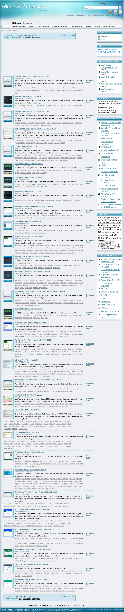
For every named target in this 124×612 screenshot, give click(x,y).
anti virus (15, 426)
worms (36, 215)
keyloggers (72, 250)
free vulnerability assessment (44, 331)
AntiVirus (58, 303)
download (56, 184)
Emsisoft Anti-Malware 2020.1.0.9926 (30, 470)
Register (104, 36)
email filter (26, 404)
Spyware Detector (42, 573)
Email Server (61, 424)
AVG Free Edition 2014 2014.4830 (29, 164)
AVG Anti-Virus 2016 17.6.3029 (28, 96)
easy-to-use (42, 158)
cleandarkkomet (58, 526)
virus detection (27, 268)
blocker (50, 481)
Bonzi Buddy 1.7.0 (108, 305)
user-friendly (31, 391)
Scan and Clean (49, 300)
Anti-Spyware (58, 444)
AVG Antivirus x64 (37, 90)
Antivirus (24, 123)
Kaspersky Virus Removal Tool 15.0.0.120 (32, 549)
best (34, 506)
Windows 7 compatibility (46, 374)
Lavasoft (52, 349)
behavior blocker (43, 479)
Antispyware (71, 591)
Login (103, 39)
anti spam (31, 426)
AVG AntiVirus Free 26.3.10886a (28, 256)
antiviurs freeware (31, 155)
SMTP (52, 421)
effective (49, 591)
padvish (62, 461)
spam (67, 404)
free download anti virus (109, 224)
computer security (37, 280)
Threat (66, 334)
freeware (18, 481)
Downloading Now (76, 26)
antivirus (25, 108)
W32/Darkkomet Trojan (34, 526)
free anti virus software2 (105, 217)
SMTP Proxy (68, 140)
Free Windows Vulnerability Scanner (69, 331)
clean (50, 526)
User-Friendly (61, 90)
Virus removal (24, 558)
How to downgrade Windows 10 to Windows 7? (109, 52)
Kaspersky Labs (21, 300)
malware (62, 215)
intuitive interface (53, 484)
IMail (22, 421)
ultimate (13, 506)
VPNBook (105, 308)
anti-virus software (75, 374)
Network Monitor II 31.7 (110, 150)
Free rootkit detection (22, 160)
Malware (44, 349)
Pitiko (28, 446)
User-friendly (52, 215)
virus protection (53, 283)
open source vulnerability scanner (45, 334)
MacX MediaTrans (108, 89)
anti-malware (55, 285)
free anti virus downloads (109, 248)
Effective (43, 215)
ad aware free (31, 250)
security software (50, 541)
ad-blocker (34, 253)
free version (61, 426)
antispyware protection (63, 265)
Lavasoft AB (27, 248)
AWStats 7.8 (106, 147)
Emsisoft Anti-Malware (64, 486)
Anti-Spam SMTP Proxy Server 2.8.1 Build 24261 (35, 129)
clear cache (36, 349)
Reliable (18, 125)
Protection (18, 88)
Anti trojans (55, 446)
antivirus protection (65, 391)
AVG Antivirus (76, 105)
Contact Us (79, 605)
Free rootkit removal (68, 158)
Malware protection (41, 218)
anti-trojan (64, 484)
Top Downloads (44, 26)
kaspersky (63, 558)
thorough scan (53, 158)
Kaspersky (25, 561)
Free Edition (49, 200)
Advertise (32, 605)
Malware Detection (22, 303)
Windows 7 (55, 521)
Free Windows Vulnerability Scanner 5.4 (32, 323)
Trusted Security (35, 300)
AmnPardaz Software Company (35, 461)
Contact (108, 4)
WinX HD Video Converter (111, 84)
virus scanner (20, 105)
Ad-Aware (55, 354)
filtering (52, 424)
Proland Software (21, 331)
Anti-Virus (25, 90)
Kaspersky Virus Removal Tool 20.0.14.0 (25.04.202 (36, 291)
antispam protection (59, 406)
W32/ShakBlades (21, 543)
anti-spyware (35, 285)
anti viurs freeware (30, 158)
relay (23, 140)
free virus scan (39, 371)
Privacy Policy (63, 605)
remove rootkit (52, 160)
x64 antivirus (50, 90)
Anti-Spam (78, 140)
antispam (18, 268)
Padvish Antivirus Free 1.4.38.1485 (29, 452)
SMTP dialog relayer (42, 140)
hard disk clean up (55, 441)
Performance (36, 88)
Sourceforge (30, 143)
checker (50, 143)
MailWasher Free (31, 406)
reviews (54, 336)
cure (45, 526)
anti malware (49, 486)
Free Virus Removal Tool (47, 523)
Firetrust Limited (76, 404)
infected (18, 561)
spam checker (20, 143)
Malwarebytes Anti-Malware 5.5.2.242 (30, 206)
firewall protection (43, 391)
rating (34, 37)
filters (57, 404)
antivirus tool (25, 170)
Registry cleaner (9, 449)
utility (30, 331)
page (80, 334)
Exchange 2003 (31, 421)
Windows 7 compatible (69, 538)
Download (90, 80)
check (62, 143)
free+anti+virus (109, 245)
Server (56, 143)
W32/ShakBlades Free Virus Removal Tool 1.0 (34, 529)
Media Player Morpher (109, 72)
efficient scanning (21, 538)
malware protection (22, 245)
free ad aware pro (64, 248)
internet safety (73, 283)
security (32, 108)
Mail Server (23, 429)
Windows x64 (68, 88)
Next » (26, 35)
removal (33, 245)
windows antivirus (29, 283)
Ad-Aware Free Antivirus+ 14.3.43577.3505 (33, 340)
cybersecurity (55, 571)
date (38, 37)
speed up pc (9, 441)
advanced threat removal (59, 479)
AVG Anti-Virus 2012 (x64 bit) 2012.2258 (32, 76)
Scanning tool (62, 336)
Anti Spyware (20, 446)
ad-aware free (45, 248)
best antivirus (9, 523)
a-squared (36, 481)
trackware (25, 253)
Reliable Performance (46, 303)
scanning (18, 108)
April (61, 334)
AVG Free (25, 187)
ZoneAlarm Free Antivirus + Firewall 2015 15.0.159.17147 (39, 380)
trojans (75, 215)
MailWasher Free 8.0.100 (25, 395)
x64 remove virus (55, 88)
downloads (27, 37)
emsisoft (26, 486)
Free (33, 173)
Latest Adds (32, 26)
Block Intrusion (20, 391)
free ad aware (50, 253)
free (35, 268)
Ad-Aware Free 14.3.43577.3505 (28, 236)
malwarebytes (20, 215)
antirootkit (18, 283)
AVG (44, 88)
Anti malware (66, 446)
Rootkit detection (59, 591)
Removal (37, 305)
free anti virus (70, 155)
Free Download (76, 300)
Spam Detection (57, 140)
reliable (79, 158)
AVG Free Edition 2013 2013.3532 (29, 309)
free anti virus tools (108, 232)
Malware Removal (69, 571)
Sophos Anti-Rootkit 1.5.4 (26, 146)
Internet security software (47, 369)
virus (24, 218)
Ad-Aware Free (61, 253)
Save (88, 82)
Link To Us (117, 4)
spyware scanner (67, 354)
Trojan (79, 571)
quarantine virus (21, 354)
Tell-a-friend (99, 4)
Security (27, 88)
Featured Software (18, 26)
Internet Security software (42, 444)
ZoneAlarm (71, 389)
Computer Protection (26, 336)
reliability (36, 318)
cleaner (47, 245)
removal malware (54, 218)
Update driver (45, 446)
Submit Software (108, 26)
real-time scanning (51, 250)
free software (28, 371)
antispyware (48, 265)
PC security (34, 464)
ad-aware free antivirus (68, 351)
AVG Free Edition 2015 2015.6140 (29, 178)
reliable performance (22, 479)
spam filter (78, 265)
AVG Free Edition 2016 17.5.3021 (29, 191)
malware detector (70, 371)
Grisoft (69, 90)
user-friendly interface (67, 369)
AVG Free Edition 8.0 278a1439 (28, 221)
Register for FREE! (110, 112)
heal (16, 558)
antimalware (58, 280)
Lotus (40, 421)
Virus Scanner (63, 300)
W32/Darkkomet (29, 523)
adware (41, 250)
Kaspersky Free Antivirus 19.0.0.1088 (31, 579)
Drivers (28, 23)
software (39, 108)
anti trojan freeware (46, 155)
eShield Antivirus (29, 374)
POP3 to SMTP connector (45, 426)
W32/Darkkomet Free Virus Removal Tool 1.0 (34, 509)
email (62, 404)
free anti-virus (45, 376)
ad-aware (63, 250)
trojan (17, 173)
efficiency (18, 315)
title (20, 37)
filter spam (30, 140)
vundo (69, 215)
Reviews (88, 26)
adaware (40, 245)
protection (30, 105)
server (68, 426)
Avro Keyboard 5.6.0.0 (110, 311)
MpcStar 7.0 (105, 157)
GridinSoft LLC (57, 573)
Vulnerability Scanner (23, 334)
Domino (45, 421)
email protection (37, 404)
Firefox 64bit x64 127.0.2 (111, 138)
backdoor (34, 486)
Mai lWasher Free (44, 406)
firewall (36, 389)
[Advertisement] (23, 57)
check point (27, 506)
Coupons (97, 26)
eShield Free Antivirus (55, 371)
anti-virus (63, 170)
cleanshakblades (36, 538)
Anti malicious (30, 441)
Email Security (41, 143)
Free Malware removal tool (40, 521)
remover (25, 484)
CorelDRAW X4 (107, 153)
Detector (33, 303)
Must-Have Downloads (59, 26)
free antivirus (54, 170)
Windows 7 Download (12, 30)
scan (48, 354)
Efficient (31, 123)
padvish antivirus (45, 464)
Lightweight (69, 280)
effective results (42, 546)
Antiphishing (34, 591)
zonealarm (50, 503)
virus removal (20, 369)
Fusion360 (20, 441)
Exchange (23, 426)
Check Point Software (49, 506)
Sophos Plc (19, 155)
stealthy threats (63, 160)
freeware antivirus (69, 285)
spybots (54, 248)
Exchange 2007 (14, 424)
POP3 (46, 424)
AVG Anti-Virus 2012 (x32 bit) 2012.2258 (32, 111)
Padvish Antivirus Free (30, 466)
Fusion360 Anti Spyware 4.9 (27, 432)
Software (16, 23)
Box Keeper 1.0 (107, 298)
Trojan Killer (28, 573)
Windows (38, 336)
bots (80, 486)
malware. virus (41, 105)
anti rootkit (59, 155)
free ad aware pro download (61, 245)
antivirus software (22, 280)
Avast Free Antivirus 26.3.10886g (29, 271)
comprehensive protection (24, 489)
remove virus (53, 105)
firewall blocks (60, 389)
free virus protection (40, 288)
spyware (71, 253)
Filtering (18, 140)
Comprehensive (67, 123)
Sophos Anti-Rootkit (38, 160)
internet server (14, 421)
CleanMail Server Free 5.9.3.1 (27, 410)
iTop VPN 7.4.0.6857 (109, 185)
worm (57, 503)
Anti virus (42, 441)
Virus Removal (27, 305)
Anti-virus (75, 218)
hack (75, 486)
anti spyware (26, 349)
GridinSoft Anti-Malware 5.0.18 (28, 564)
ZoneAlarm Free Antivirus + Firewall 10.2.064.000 (36, 492)
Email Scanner (25, 173)
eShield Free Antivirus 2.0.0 (26, 360)
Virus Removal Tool (70, 303)
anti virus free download (108, 223)
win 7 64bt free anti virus (113, 221)
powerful (72, 484)
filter (52, 404)
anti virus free (106, 235)
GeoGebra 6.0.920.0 (109, 168)
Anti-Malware (27, 576)
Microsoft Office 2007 (109, 172)
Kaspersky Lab (52, 558)
